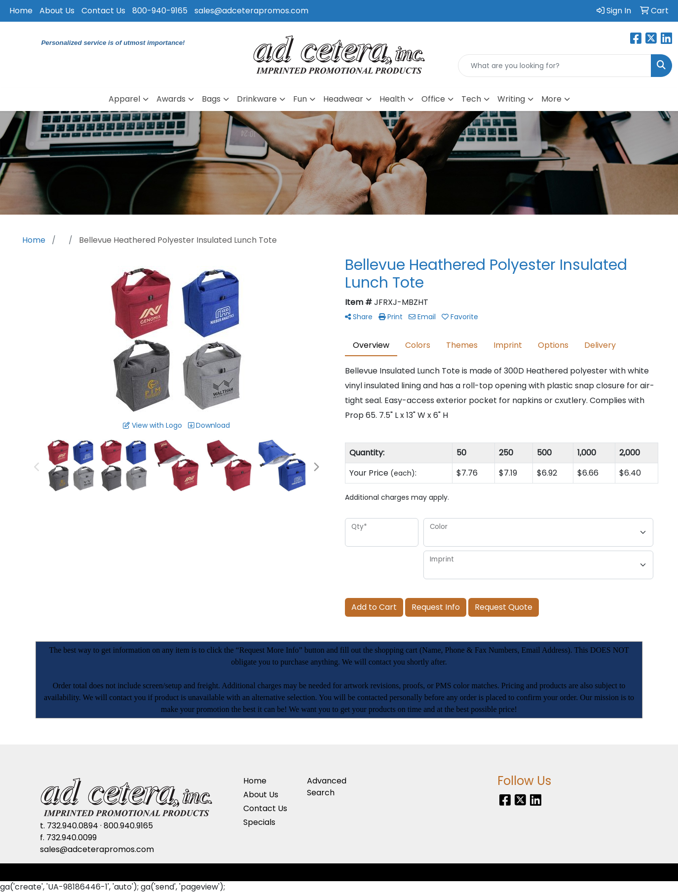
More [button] (551, 99)
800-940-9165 (160, 10)
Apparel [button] (124, 99)
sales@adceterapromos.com (251, 10)
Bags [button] (211, 99)
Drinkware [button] (257, 99)
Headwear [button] (343, 99)
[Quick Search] (554, 65)
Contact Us (103, 10)
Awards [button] (171, 99)
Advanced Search (326, 786)
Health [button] (392, 99)
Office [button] (433, 99)
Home (21, 10)
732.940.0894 (72, 825)
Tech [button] (471, 99)
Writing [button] (511, 99)
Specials (259, 822)
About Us (57, 10)
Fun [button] (300, 99)
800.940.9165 (128, 825)
